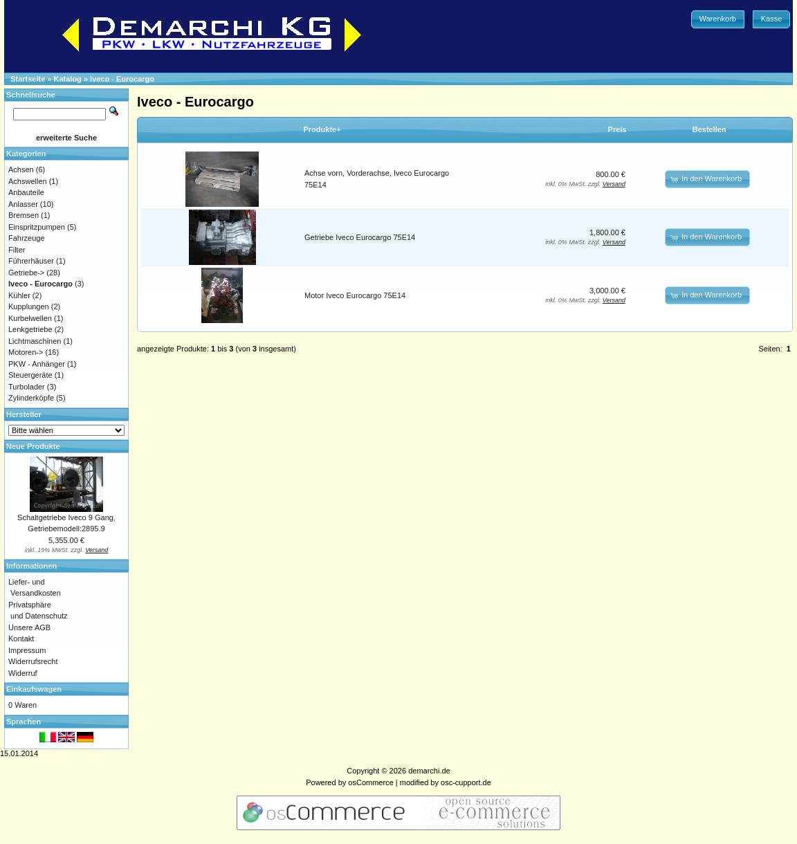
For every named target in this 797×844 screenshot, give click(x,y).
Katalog (68, 79)
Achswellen (27, 181)
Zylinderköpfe (31, 398)
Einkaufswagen (34, 689)
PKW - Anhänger (36, 364)
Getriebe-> (26, 272)
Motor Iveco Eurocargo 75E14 (354, 295)
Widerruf (22, 673)
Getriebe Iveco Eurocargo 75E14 (359, 237)
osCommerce (370, 782)
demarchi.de (429, 771)
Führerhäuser (31, 261)
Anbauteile (26, 192)
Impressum (27, 650)
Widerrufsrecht (33, 661)
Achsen (21, 169)
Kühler (19, 295)
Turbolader (26, 387)
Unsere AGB (29, 627)
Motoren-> (25, 352)
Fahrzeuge (26, 238)
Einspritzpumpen (36, 227)
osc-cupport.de (466, 782)
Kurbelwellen (30, 318)
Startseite (27, 79)
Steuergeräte (30, 375)
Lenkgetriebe (30, 329)
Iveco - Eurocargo (122, 79)
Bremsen (23, 215)
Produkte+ (322, 129)
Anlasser (23, 204)
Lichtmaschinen (34, 341)
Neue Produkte (33, 446)
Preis (617, 129)
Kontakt (21, 638)
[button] (717, 19)
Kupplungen (28, 306)
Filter (16, 250)
